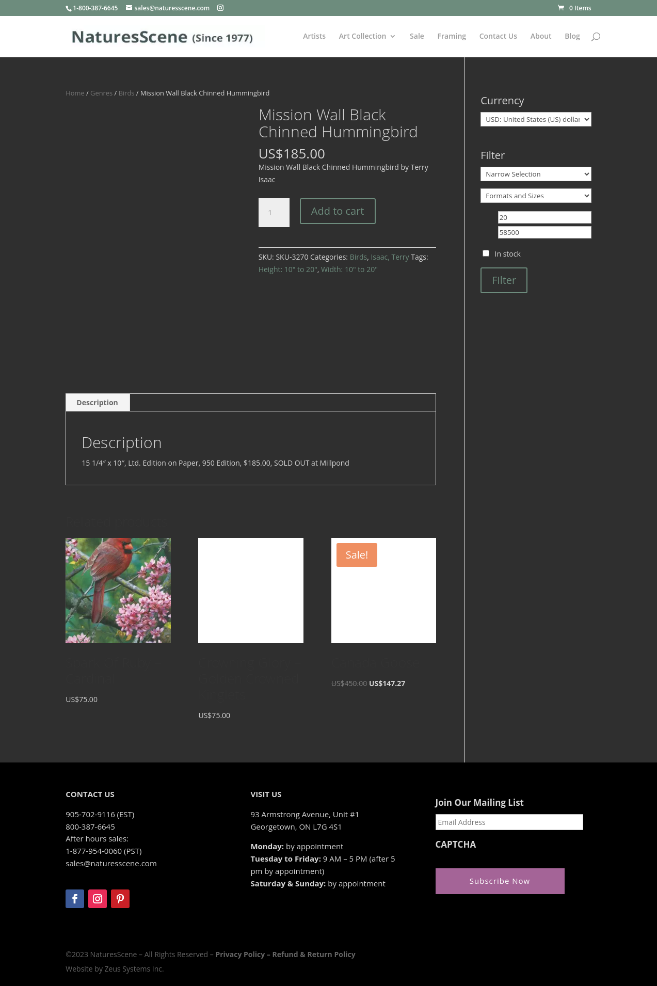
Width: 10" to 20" (349, 269)
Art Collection (363, 37)
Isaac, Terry (390, 257)
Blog (572, 37)
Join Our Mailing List (480, 802)
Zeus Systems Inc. (134, 969)
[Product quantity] (274, 212)
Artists (314, 37)
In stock (508, 254)
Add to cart (337, 211)
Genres (101, 93)
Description (97, 402)
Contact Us (498, 37)
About (541, 37)
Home (75, 93)
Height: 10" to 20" (288, 269)
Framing (452, 37)
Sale (417, 37)
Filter (504, 280)
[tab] (97, 402)
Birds (127, 93)
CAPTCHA (456, 844)
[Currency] (535, 119)
